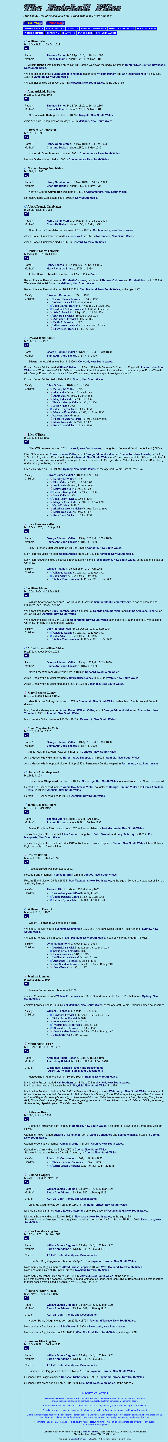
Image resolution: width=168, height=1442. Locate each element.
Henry (58, 144)
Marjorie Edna (65, 412)
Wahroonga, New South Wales (128, 1091)
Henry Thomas (66, 299)
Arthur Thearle (66, 579)
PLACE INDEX (85, 33)
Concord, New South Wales (95, 361)
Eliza (68, 1326)
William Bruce (66, 957)
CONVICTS (72, 28)
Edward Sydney (66, 900)
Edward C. (66, 1134)
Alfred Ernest (75, 1267)
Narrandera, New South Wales (115, 236)
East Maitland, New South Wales (100, 289)
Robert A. (63, 302)
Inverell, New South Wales (85, 448)
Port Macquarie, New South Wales (123, 828)
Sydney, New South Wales (79, 469)
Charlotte (56, 147)
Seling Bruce (65, 950)
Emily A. (63, 322)
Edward (63, 315)
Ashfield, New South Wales (116, 553)
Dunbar (95, 274)
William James (61, 1189)
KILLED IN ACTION (146, 28)
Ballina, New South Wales (101, 1076)
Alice (70, 834)
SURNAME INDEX (55, 28)
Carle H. (62, 415)
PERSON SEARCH (33, 28)
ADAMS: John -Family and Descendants (72, 1198)
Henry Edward (70, 1210)
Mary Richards (60, 268)
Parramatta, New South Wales (139, 763)
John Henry (63, 409)
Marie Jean (63, 422)
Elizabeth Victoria (67, 418)
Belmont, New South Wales (98, 1383)
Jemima (68, 928)
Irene (60, 405)
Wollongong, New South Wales (116, 559)
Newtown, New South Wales (86, 82)
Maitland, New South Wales (96, 121)
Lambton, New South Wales (51, 76)
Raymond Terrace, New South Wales (104, 1204)
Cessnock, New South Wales (105, 683)
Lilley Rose (64, 328)
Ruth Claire (63, 425)
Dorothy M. (63, 389)
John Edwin (65, 305)
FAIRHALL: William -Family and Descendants (75, 1070)
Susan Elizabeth (67, 73)
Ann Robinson (135, 73)
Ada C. (62, 312)
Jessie (61, 967)
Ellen (67, 367)
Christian (73, 1377)
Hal (65, 1082)
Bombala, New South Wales (89, 1125)
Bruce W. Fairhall (89, 1431)
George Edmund (61, 352)
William (106, 73)
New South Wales (86, 197)
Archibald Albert (61, 1057)
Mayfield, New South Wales (112, 1082)
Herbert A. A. (78, 757)
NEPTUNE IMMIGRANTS (121, 28)
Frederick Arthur (68, 309)
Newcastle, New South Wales (93, 1216)
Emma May (59, 1061)
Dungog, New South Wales (100, 874)
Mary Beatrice (79, 678)
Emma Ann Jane (62, 355)
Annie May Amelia (78, 787)
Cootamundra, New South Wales (100, 153)
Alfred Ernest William (77, 710)
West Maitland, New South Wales (126, 1210)
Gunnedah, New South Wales (97, 701)
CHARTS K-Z (68, 33)
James (101, 1134)
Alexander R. (65, 960)
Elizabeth (74, 280)
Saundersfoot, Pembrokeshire (112, 602)
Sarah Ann (58, 1192)
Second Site (87, 1439)
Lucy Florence (65, 611)
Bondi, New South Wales (88, 379)
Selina (127, 1134)
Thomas (56, 55)
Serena (56, 59)
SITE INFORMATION (105, 33)
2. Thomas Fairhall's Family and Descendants (75, 1067)
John (60, 575)
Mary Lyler (63, 399)
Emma (62, 954)
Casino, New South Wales (129, 843)
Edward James (63, 454)
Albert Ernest (66, 325)
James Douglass (66, 896)
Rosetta (56, 822)
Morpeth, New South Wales (96, 115)
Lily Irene (74, 236)
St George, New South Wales (100, 781)
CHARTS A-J (52, 33)
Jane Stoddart (66, 964)
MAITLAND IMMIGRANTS (93, 28)
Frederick (63, 947)
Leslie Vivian (66, 1165)
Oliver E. (62, 572)
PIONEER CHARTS (33, 33)
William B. (68, 996)
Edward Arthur (68, 1162)
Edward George (66, 402)
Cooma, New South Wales (107, 1143)
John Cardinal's (76, 1439)
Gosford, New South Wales (89, 242)
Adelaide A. (64, 319)
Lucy (125, 834)
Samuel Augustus (67, 893)
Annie (60, 395)
